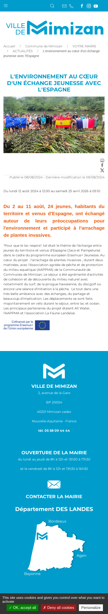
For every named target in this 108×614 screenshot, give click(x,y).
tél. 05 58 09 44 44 (54, 430)
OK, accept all (22, 608)
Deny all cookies (58, 608)
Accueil (9, 46)
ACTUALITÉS (23, 51)
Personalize (91, 608)
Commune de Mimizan (43, 46)
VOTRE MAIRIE (84, 46)
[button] (5, 4)
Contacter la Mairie (54, 496)
